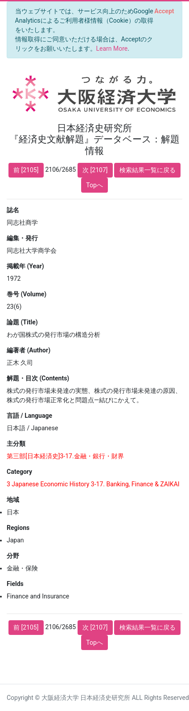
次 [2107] (94, 170)
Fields (15, 583)
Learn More (112, 48)
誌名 (13, 210)
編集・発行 (22, 238)
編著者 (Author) (28, 350)
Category (19, 471)
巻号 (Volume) (26, 294)
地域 (13, 499)
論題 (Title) (22, 322)
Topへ (94, 185)
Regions (18, 527)
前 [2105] (25, 170)
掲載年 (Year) (25, 266)
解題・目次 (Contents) (38, 378)
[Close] (164, 11)
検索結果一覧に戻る (147, 170)
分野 (13, 555)
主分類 (16, 443)
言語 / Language (29, 415)
